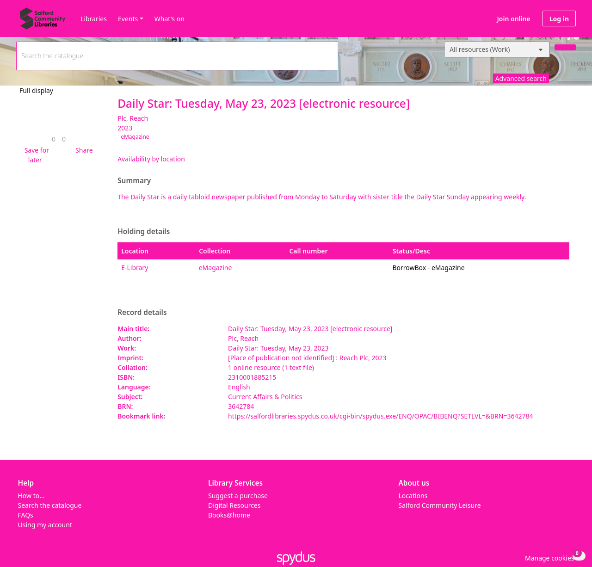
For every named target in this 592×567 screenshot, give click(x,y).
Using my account (45, 524)
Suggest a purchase (238, 495)
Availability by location (151, 158)
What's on (169, 18)
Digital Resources (234, 505)
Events (128, 18)
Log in (559, 18)
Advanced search (521, 78)
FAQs (25, 515)
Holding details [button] (143, 232)
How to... (31, 495)
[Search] (565, 47)
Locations (413, 495)
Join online (513, 18)
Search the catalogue (50, 505)
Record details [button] (141, 312)
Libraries (93, 18)
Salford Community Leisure (440, 505)
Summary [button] (134, 181)
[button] (35, 155)
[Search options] (497, 49)
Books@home (229, 515)
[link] (54, 139)
